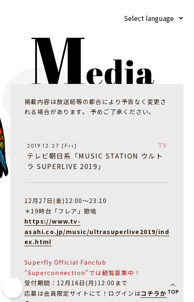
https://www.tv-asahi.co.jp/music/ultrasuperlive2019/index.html (96, 230)
